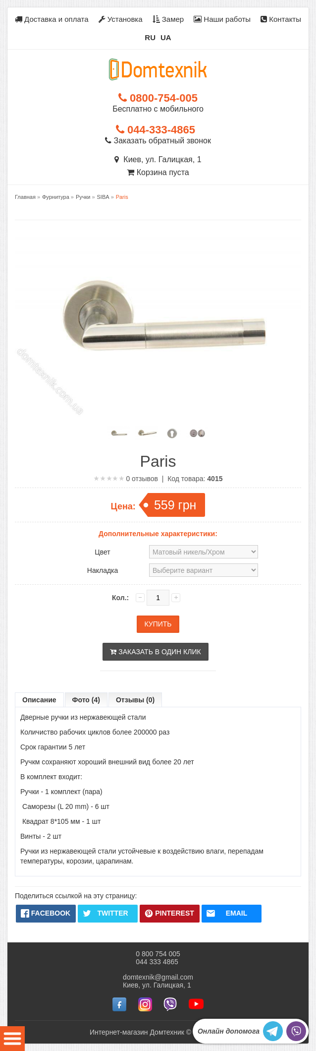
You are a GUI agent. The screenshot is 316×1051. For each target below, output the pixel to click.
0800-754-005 (158, 98)
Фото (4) (86, 700)
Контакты (281, 19)
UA (165, 37)
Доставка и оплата (52, 19)
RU (150, 37)
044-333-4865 (155, 130)
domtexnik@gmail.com (158, 977)
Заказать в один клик (155, 652)
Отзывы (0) (135, 700)
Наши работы (222, 19)
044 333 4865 (157, 962)
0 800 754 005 (158, 954)
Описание (39, 700)
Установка (121, 19)
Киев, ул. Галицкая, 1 (157, 159)
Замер (168, 19)
